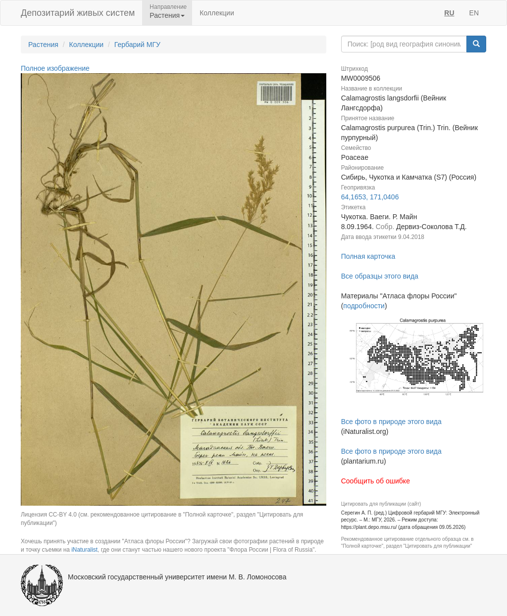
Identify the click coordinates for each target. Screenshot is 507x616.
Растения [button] (167, 15)
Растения (43, 44)
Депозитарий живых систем (78, 13)
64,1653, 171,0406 (370, 197)
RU (449, 13)
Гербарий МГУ (137, 44)
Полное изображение (55, 68)
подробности (364, 306)
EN (474, 13)
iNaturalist (84, 549)
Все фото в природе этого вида (391, 422)
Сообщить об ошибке (375, 481)
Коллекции (217, 13)
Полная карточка (368, 256)
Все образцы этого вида (379, 276)
